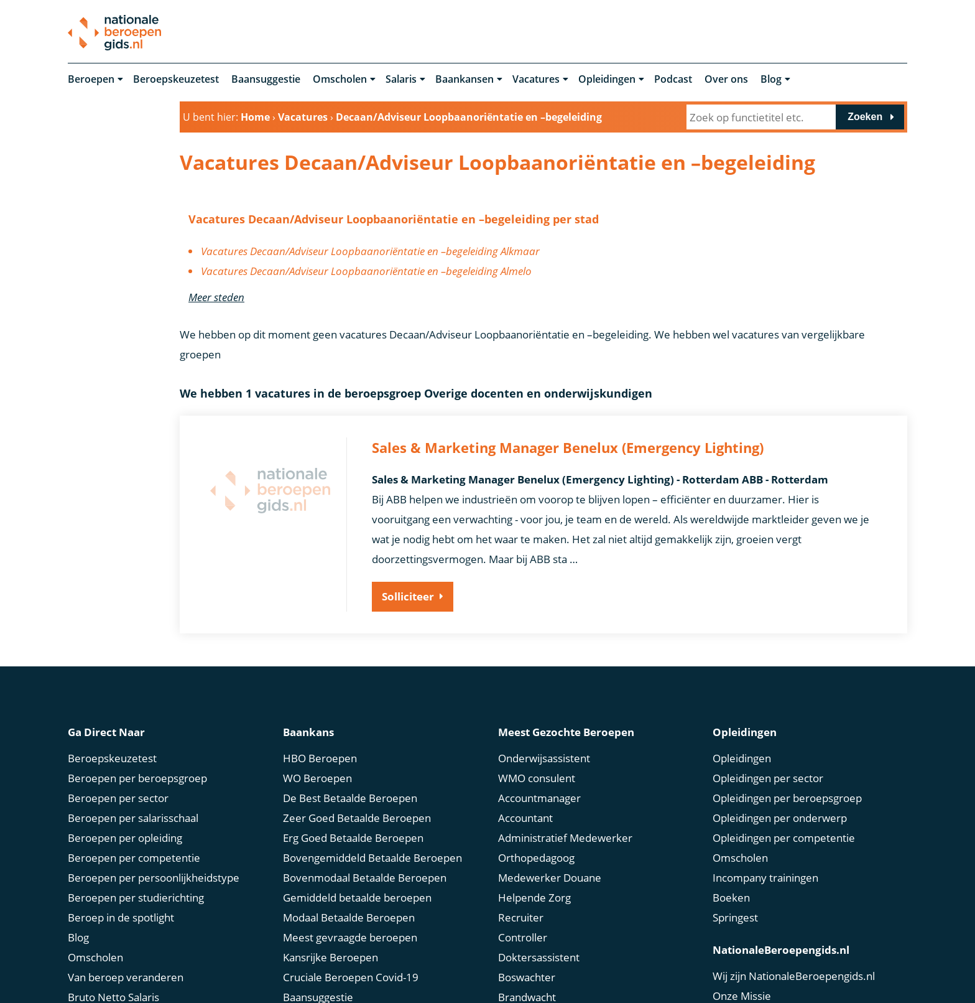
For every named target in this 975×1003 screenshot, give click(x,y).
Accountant (525, 815)
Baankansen (464, 79)
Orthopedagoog (536, 855)
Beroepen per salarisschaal (133, 815)
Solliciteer (408, 597)
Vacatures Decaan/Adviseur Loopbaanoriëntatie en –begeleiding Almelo (366, 271)
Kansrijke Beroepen (330, 955)
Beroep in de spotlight (121, 915)
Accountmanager (539, 795)
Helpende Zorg (534, 895)
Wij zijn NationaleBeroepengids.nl (794, 973)
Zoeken (865, 117)
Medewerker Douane (549, 875)
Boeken (731, 895)
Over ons (726, 79)
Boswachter (526, 975)
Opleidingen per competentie (784, 835)
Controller (522, 935)
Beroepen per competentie (134, 855)
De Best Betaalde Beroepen (350, 795)
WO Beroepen (317, 775)
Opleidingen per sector (768, 775)
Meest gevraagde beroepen (350, 935)
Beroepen (91, 79)
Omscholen (340, 79)
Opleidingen (606, 79)
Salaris (401, 79)
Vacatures (536, 79)
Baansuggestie (265, 79)
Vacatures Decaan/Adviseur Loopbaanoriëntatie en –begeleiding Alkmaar (370, 252)
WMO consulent (536, 775)
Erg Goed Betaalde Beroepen (353, 835)
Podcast (673, 79)
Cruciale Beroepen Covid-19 (350, 975)
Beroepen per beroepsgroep (137, 775)
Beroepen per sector (118, 795)
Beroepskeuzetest (176, 79)
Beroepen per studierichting (136, 895)
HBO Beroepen (320, 756)
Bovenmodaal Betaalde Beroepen (364, 875)
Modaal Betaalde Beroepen (349, 915)
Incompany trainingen (765, 875)
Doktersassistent (539, 955)
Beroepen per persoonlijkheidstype (153, 875)
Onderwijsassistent (544, 756)
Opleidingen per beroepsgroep (787, 795)
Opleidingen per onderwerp (780, 815)
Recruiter (520, 915)
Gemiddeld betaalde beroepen (357, 895)
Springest (735, 915)
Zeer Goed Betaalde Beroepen (357, 815)
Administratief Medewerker (565, 835)
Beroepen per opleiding (125, 835)
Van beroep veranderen (125, 975)
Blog (771, 79)
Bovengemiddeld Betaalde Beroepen (372, 855)
